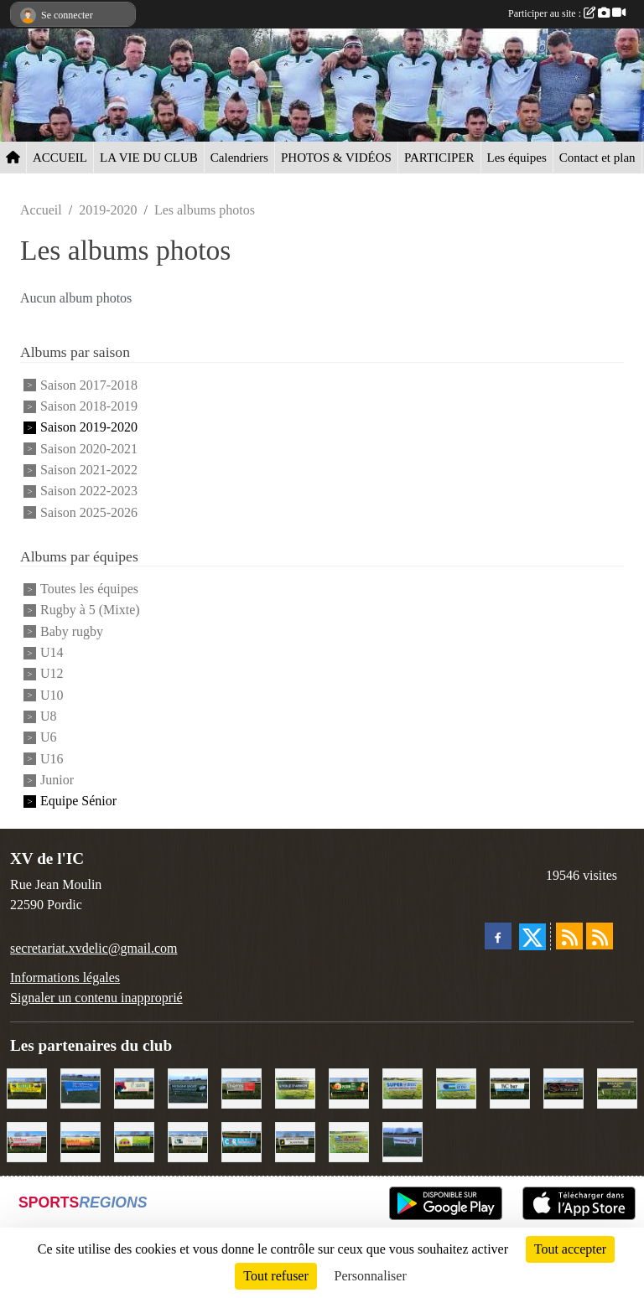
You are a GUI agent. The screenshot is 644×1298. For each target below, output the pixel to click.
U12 (52, 674)
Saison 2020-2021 (89, 449)
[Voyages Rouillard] (80, 1086)
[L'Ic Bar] (510, 1086)
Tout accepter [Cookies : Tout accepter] (570, 1249)
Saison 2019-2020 (89, 428)
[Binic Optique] (188, 1140)
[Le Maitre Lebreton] (134, 1086)
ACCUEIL (60, 157)
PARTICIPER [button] (439, 157)
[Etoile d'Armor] (295, 1086)
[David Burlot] (80, 1140)
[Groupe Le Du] (456, 1086)
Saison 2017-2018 (89, 385)
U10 (52, 695)
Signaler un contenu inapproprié (96, 997)
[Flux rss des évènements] (599, 936)
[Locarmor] (349, 1140)
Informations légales (65, 977)
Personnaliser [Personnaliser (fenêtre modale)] (371, 1276)
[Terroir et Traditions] (563, 1086)
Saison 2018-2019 (89, 406)
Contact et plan (597, 157)
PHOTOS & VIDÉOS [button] (336, 157)
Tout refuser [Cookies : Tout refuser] (276, 1276)
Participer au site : (567, 13)
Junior (57, 780)
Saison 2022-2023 (89, 491)
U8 (48, 716)
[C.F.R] (241, 1140)
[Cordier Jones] (27, 1140)
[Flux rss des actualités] (569, 936)
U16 (52, 759)
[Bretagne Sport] (188, 1086)
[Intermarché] (402, 1140)
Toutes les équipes (89, 589)
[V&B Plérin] (349, 1086)
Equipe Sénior (78, 801)
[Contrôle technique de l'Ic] (295, 1140)
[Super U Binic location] (402, 1086)
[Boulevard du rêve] (617, 1086)
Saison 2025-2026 (89, 512)
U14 (52, 652)
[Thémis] (241, 1086)
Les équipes (517, 157)
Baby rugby (71, 631)
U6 (48, 738)
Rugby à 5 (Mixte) (90, 610)
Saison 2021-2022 (89, 470)
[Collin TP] (27, 1086)
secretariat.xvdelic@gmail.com (94, 948)
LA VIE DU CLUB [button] (149, 157)
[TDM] (134, 1140)
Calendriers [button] (239, 157)
